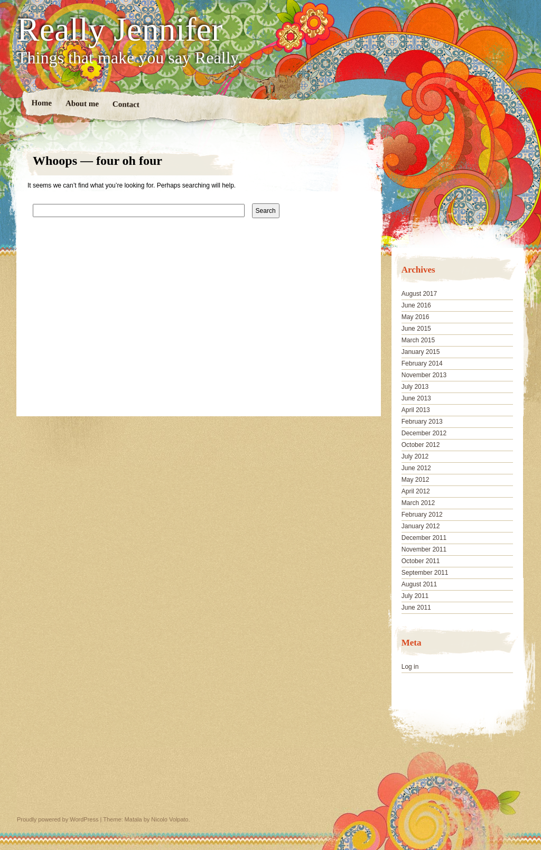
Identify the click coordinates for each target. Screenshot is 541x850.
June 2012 (416, 468)
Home (42, 102)
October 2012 (421, 445)
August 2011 (419, 584)
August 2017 (419, 293)
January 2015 (421, 352)
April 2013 (416, 410)
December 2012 (424, 433)
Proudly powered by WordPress (57, 819)
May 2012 (416, 479)
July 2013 (415, 386)
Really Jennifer (119, 29)
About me (82, 103)
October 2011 (421, 561)
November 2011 (424, 549)
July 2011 (415, 596)
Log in (410, 666)
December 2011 (424, 537)
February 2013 (422, 421)
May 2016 (416, 317)
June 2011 (416, 607)
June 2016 (416, 305)
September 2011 (425, 572)
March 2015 (418, 340)
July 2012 (415, 456)
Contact (126, 104)
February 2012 (422, 514)
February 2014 (422, 363)
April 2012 (416, 491)
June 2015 (416, 328)
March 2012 (418, 503)
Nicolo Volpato (169, 819)
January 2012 (421, 526)
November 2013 (424, 375)
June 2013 (416, 398)
